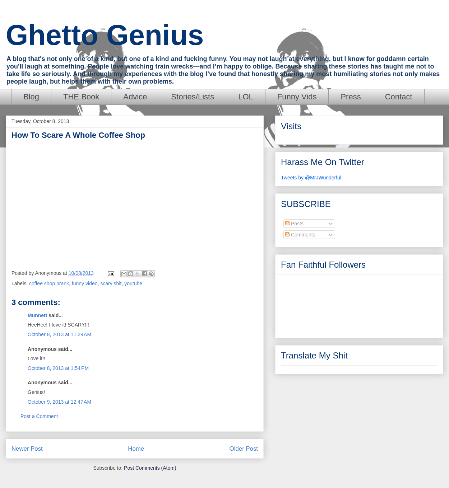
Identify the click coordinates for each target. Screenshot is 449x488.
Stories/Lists (192, 96)
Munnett (37, 315)
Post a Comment (39, 416)
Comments (300, 235)
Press (351, 96)
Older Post (244, 448)
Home (136, 448)
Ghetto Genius (105, 35)
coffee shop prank (49, 283)
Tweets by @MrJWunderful (311, 177)
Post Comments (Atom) (150, 468)
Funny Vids (297, 96)
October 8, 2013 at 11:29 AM (59, 334)
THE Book (81, 96)
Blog (31, 96)
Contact (398, 96)
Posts (294, 223)
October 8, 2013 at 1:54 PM (58, 368)
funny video (85, 283)
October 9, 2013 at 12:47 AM (59, 402)
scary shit (110, 283)
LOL (245, 96)
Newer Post (27, 448)
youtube (133, 283)
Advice (135, 96)
